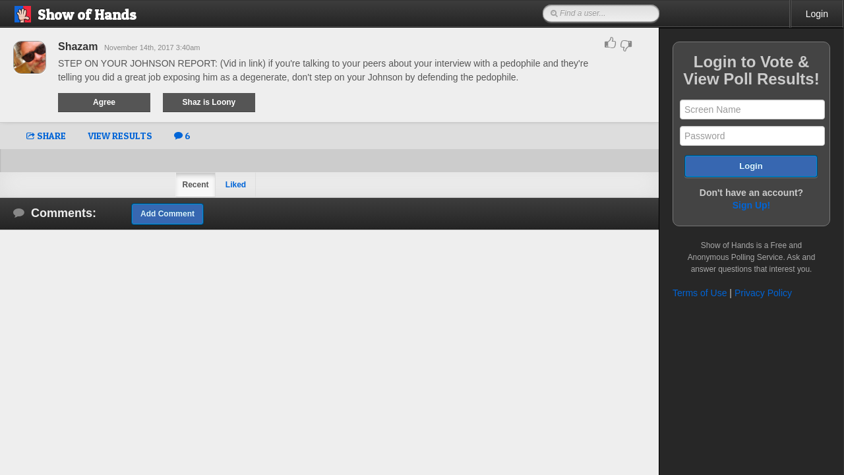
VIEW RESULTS (120, 135)
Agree (104, 102)
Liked (236, 184)
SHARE (46, 135)
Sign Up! (752, 205)
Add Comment (167, 213)
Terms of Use (700, 293)
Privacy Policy (763, 293)
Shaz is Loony (209, 102)
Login (817, 14)
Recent (195, 184)
